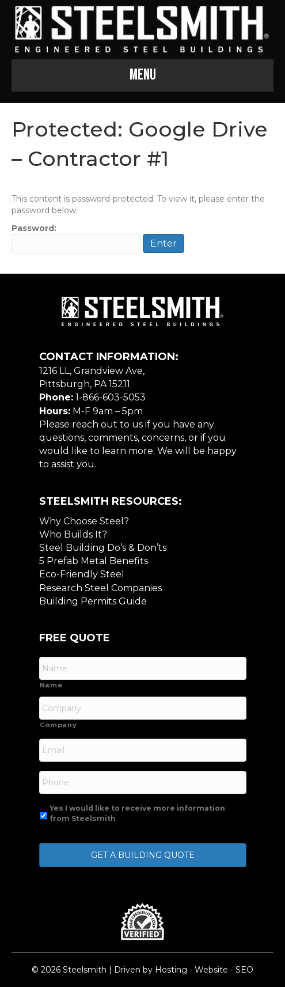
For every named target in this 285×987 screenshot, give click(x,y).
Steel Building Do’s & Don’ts (102, 547)
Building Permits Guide (93, 601)
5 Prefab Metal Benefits (93, 560)
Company (58, 725)
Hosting (171, 970)
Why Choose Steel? (84, 521)
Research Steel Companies (100, 588)
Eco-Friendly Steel (81, 574)
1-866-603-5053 (110, 397)
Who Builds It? (73, 534)
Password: (76, 238)
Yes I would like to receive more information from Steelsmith (137, 813)
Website (211, 970)
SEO (244, 970)
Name (51, 685)
